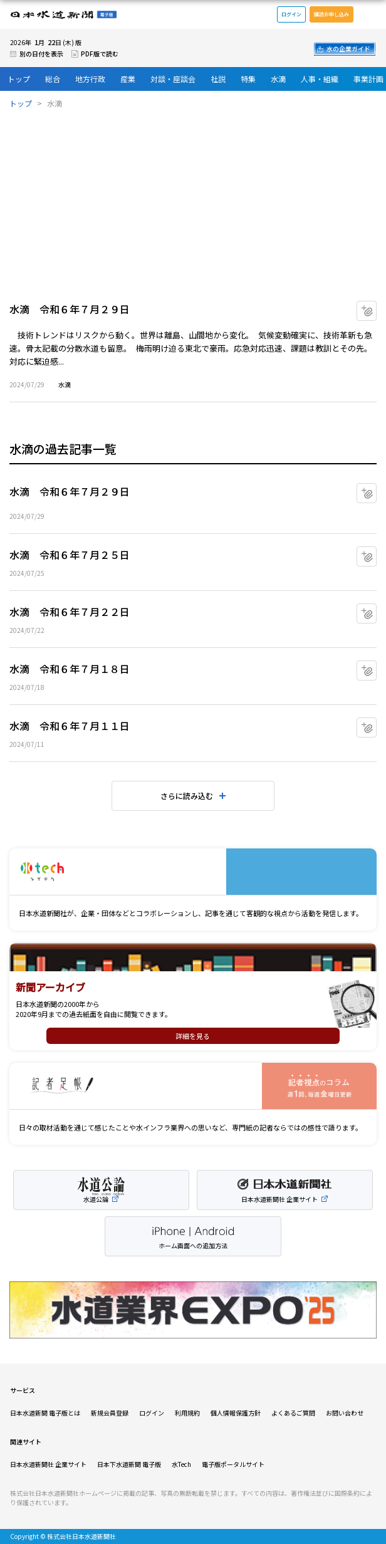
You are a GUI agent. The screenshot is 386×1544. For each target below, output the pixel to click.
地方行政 (90, 78)
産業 (127, 78)
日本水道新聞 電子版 (63, 15)
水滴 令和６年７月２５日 (69, 554)
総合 (52, 78)
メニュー (369, 14)
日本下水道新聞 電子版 (129, 1464)
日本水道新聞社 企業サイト (48, 1464)
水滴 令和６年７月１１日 (69, 725)
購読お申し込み (331, 14)
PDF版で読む (99, 53)
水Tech (181, 1464)
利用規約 (187, 1412)
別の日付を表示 (41, 53)
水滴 (278, 78)
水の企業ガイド (348, 48)
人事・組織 (319, 78)
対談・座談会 (173, 78)
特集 (248, 78)
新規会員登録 (109, 1412)
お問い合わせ (344, 1412)
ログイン (291, 14)
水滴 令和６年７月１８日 (69, 668)
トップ (19, 78)
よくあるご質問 (293, 1412)
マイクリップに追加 (376, 306)
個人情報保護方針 (236, 1412)
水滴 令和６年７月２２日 (69, 611)
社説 (218, 78)
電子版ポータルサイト (233, 1464)
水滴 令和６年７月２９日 (69, 308)
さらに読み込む (186, 795)
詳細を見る (192, 1036)
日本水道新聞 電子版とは (45, 1412)
